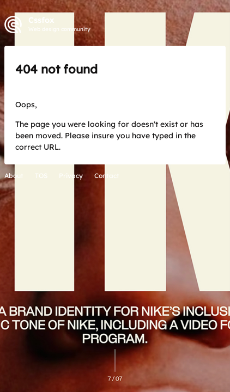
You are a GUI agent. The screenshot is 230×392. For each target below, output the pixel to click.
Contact (106, 175)
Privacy (71, 175)
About (13, 175)
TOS (41, 175)
